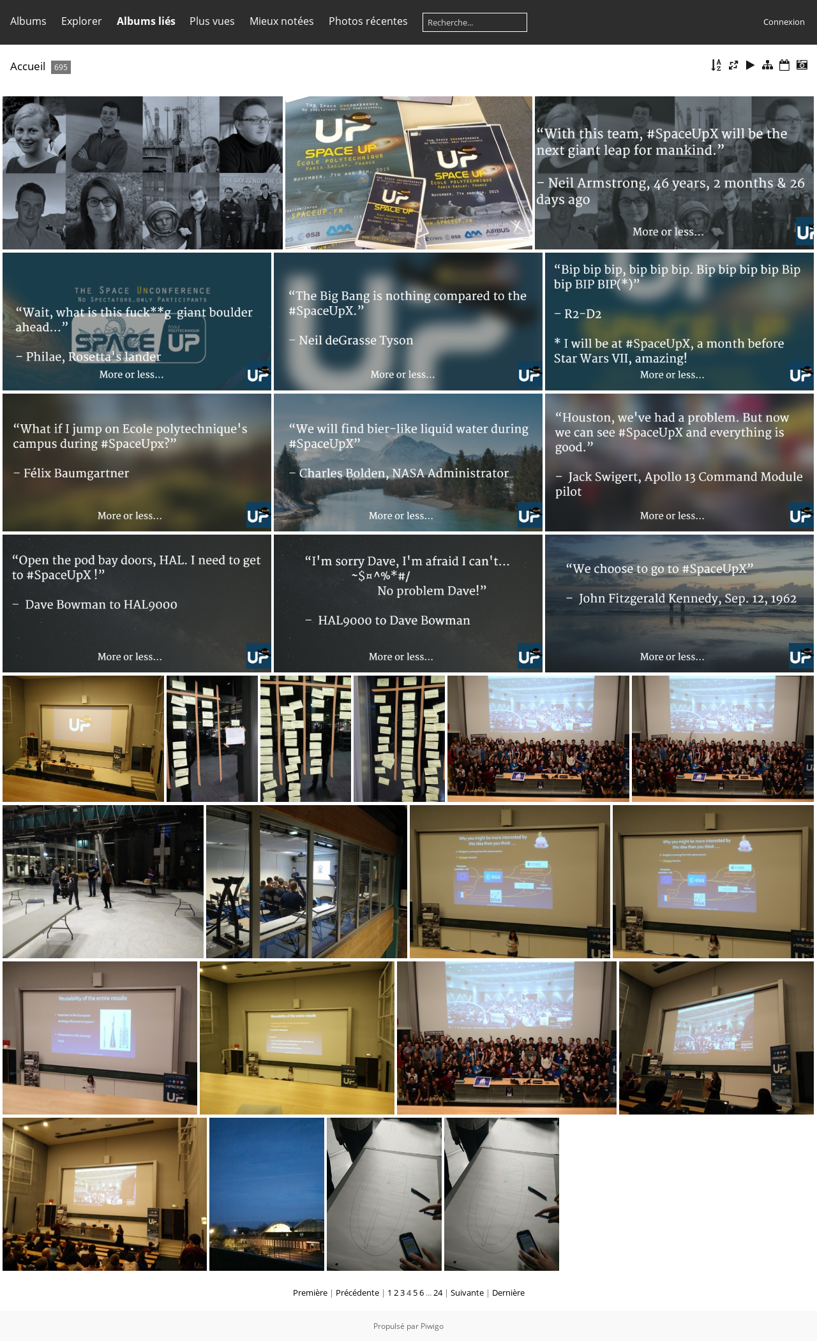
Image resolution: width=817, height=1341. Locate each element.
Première (310, 1292)
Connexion (784, 21)
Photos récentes (368, 21)
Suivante (467, 1292)
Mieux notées (282, 21)
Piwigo (432, 1326)
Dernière (508, 1292)
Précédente (357, 1292)
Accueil (27, 66)
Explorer (81, 21)
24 (437, 1292)
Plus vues (212, 21)
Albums (28, 21)
